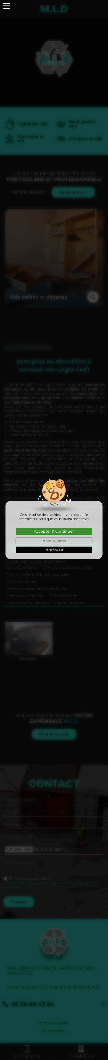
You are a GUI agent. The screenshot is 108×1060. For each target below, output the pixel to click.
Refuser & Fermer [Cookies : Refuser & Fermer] (54, 540)
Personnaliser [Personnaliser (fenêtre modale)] (54, 549)
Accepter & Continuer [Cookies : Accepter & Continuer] (54, 531)
